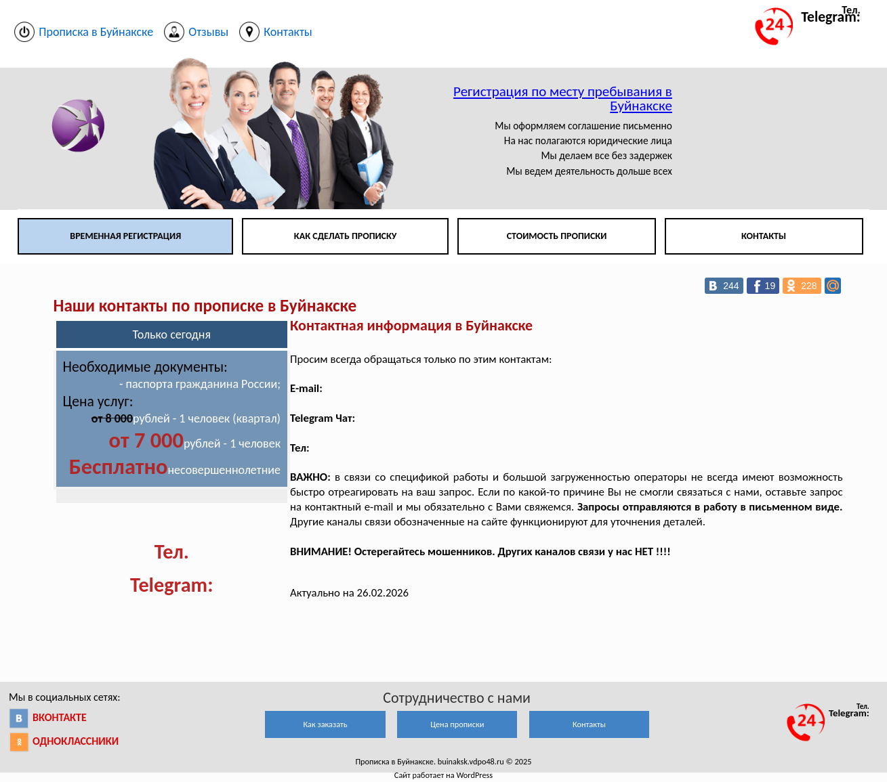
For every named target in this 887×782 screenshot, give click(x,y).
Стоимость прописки (557, 236)
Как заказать (325, 724)
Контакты (763, 236)
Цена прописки (457, 724)
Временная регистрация (125, 236)
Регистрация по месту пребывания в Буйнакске (562, 98)
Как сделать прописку (345, 236)
